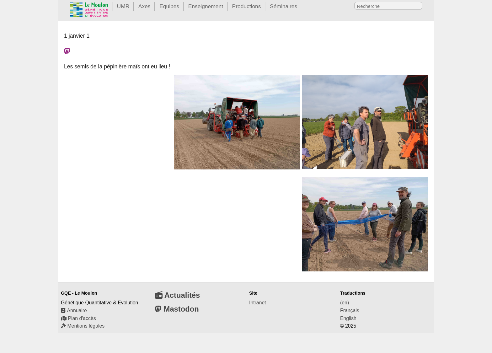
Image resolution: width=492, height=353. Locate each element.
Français (349, 310)
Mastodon (177, 309)
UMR (123, 6)
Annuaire (74, 310)
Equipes (169, 6)
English (348, 318)
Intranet (257, 302)
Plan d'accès (78, 318)
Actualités (177, 295)
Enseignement (205, 6)
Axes (144, 6)
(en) (344, 302)
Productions (246, 6)
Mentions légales (82, 326)
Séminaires (283, 6)
